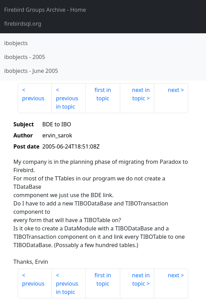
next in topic (141, 94)
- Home (45, 10)
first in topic (102, 94)
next (173, 90)
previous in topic (67, 102)
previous (33, 98)
